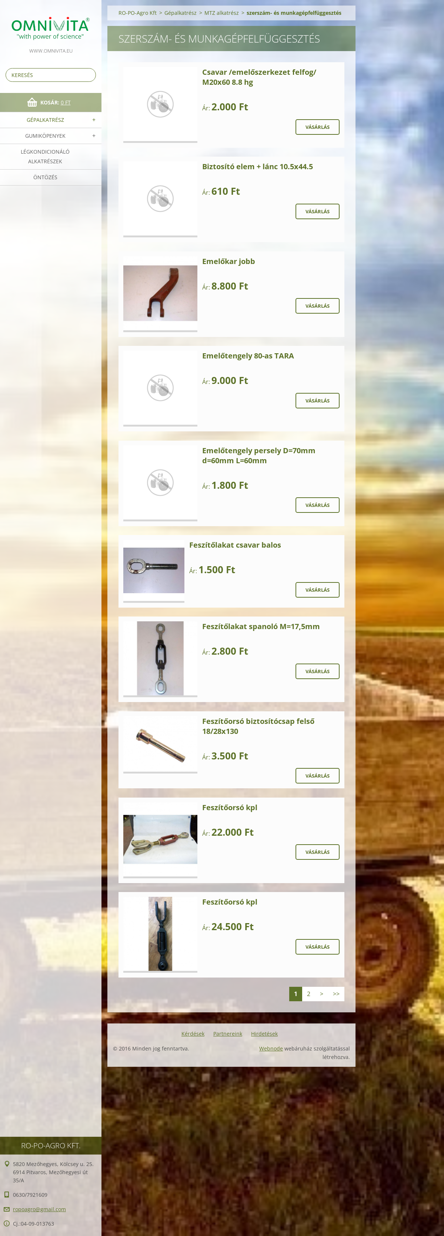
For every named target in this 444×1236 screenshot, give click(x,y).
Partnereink (227, 1033)
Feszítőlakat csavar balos (235, 545)
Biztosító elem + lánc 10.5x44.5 (257, 166)
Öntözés (45, 177)
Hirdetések (264, 1033)
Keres (89, 75)
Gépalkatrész (45, 119)
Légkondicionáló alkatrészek (45, 156)
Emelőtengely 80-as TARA (248, 356)
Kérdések (192, 1033)
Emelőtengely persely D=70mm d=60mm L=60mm (259, 455)
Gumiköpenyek (45, 135)
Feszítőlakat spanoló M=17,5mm (261, 626)
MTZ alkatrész (221, 12)
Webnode (271, 1048)
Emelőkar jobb (228, 261)
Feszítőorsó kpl (229, 807)
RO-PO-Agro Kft (137, 12)
